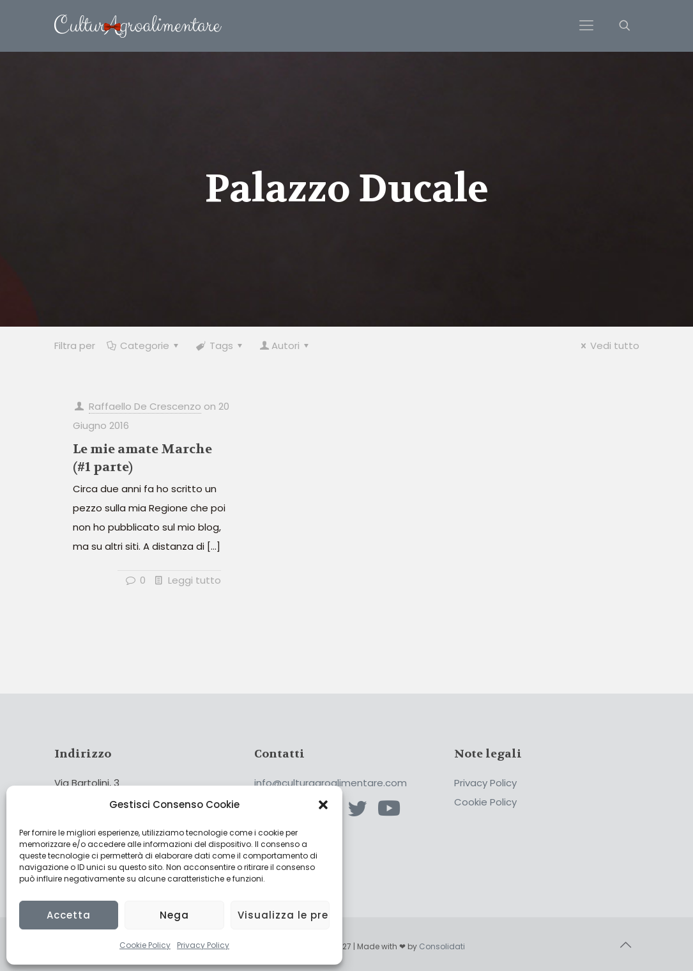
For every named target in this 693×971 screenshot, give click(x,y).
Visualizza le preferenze (284, 915)
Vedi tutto (608, 345)
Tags (220, 345)
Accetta (69, 915)
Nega (174, 915)
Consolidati (442, 946)
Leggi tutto (194, 580)
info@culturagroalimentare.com (330, 782)
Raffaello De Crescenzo (145, 406)
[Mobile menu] (586, 25)
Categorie (144, 345)
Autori (285, 345)
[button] (323, 804)
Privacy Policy (203, 945)
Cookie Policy (145, 945)
